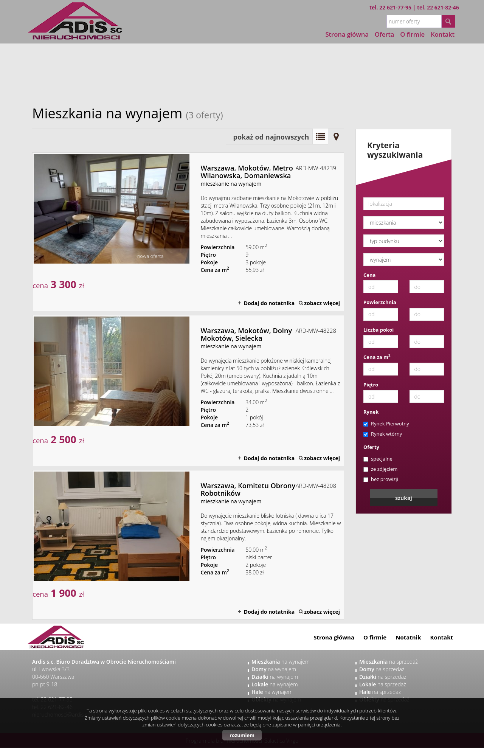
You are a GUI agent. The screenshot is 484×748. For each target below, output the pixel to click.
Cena (369, 275)
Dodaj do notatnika (269, 303)
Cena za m (377, 357)
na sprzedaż (388, 661)
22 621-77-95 (395, 7)
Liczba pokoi (378, 329)
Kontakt (441, 637)
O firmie (374, 637)
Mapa (336, 136)
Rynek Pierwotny (386, 423)
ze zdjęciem (380, 469)
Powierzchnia (379, 302)
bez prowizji (380, 479)
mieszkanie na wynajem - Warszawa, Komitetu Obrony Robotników (188, 544)
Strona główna (347, 34)
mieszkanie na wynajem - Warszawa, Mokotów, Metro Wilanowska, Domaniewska (188, 232)
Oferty (371, 447)
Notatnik (408, 637)
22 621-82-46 (443, 7)
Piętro (370, 384)
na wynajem (280, 661)
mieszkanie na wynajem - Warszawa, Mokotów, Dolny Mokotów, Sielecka (188, 390)
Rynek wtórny (382, 433)
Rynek (371, 411)
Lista (320, 136)
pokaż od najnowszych (271, 136)
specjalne (377, 458)
